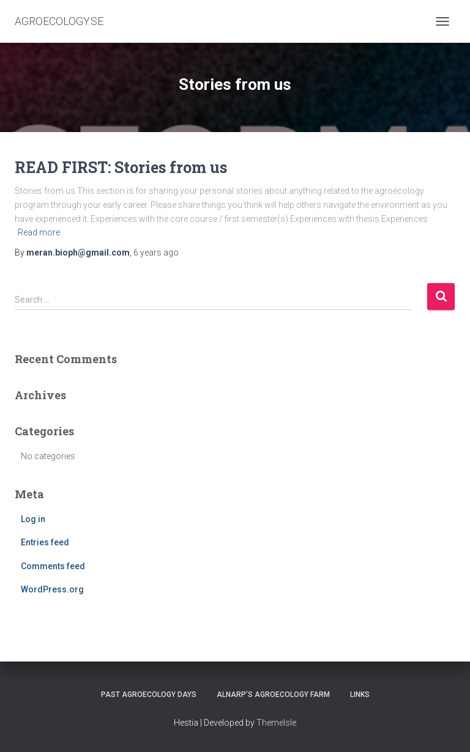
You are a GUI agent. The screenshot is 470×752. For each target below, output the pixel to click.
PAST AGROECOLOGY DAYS (148, 694)
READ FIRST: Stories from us (121, 167)
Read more (39, 232)
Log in (33, 519)
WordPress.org (52, 589)
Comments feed (53, 566)
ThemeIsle (276, 723)
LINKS (360, 694)
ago (156, 252)
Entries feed (45, 542)
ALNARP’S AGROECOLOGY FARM (273, 694)
